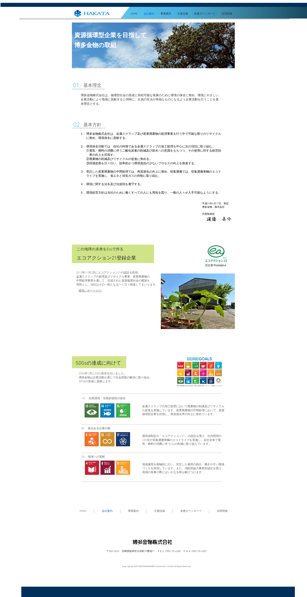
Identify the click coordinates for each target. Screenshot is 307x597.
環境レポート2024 (90, 291)
